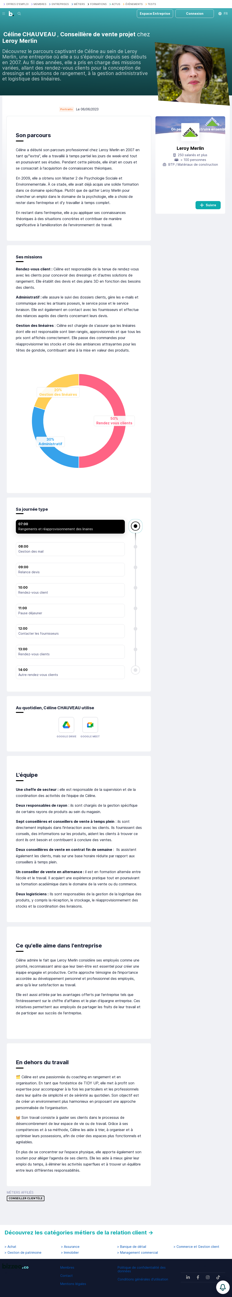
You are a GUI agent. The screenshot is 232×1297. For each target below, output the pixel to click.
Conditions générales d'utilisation (143, 1279)
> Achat (10, 1246)
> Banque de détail (131, 1246)
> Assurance (70, 1246)
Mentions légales (73, 1284)
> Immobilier (70, 1252)
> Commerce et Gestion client (196, 1246)
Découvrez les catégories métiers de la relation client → (79, 1232)
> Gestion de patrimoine (23, 1252)
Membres (67, 1267)
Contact (66, 1276)
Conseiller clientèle (26, 1198)
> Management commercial (137, 1252)
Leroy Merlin (190, 148)
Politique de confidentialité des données (142, 1269)
